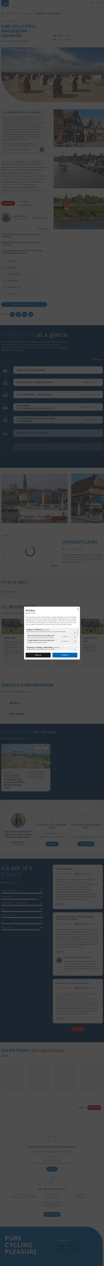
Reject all (38, 655)
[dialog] (52, 632)
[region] (52, 639)
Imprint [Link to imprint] (28, 613)
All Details (65, 636)
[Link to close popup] (77, 609)
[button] (72, 632)
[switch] (74, 632)
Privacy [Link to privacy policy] (33, 613)
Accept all (65, 655)
